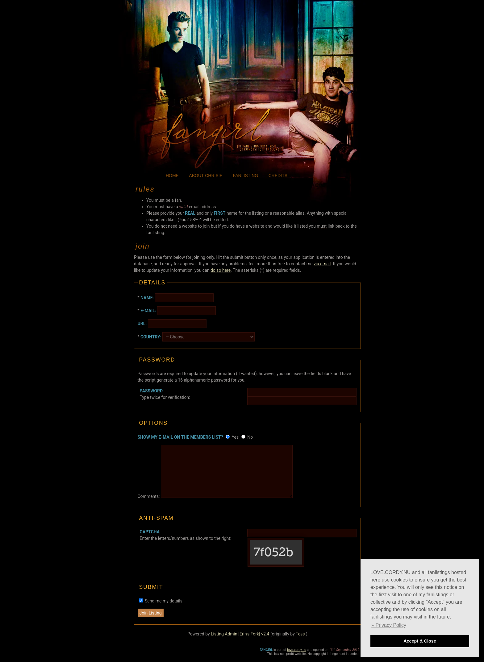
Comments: (149, 496)
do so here (221, 270)
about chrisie (206, 175)
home (172, 175)
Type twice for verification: (165, 394)
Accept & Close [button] (419, 641)
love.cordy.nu (296, 650)
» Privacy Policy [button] (388, 625)
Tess (301, 633)
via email (322, 263)
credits (278, 175)
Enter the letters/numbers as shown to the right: (185, 535)
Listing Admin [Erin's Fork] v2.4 (240, 633)
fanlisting (245, 175)
